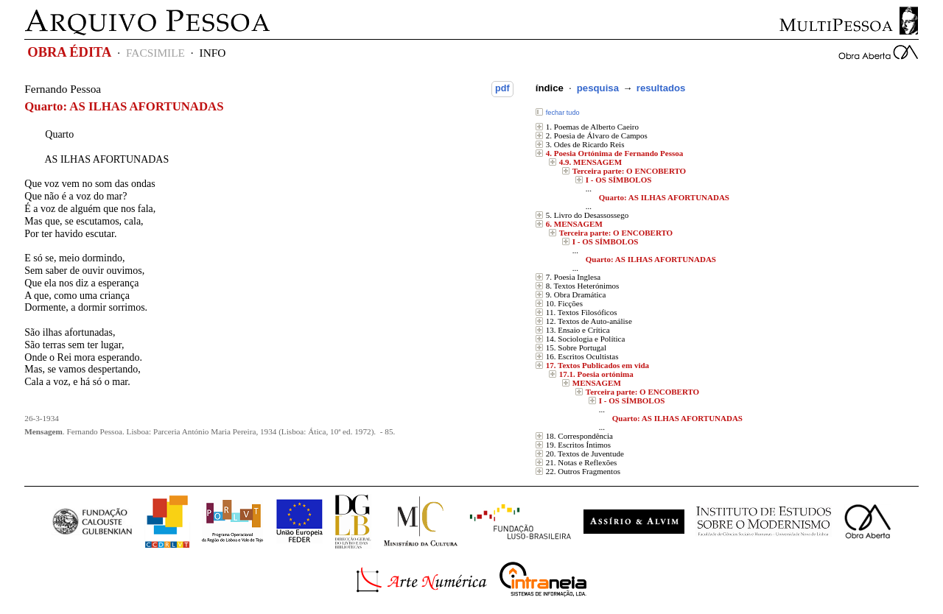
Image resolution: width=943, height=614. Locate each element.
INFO (213, 52)
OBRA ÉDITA (69, 52)
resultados (661, 87)
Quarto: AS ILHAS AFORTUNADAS (664, 197)
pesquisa (598, 87)
